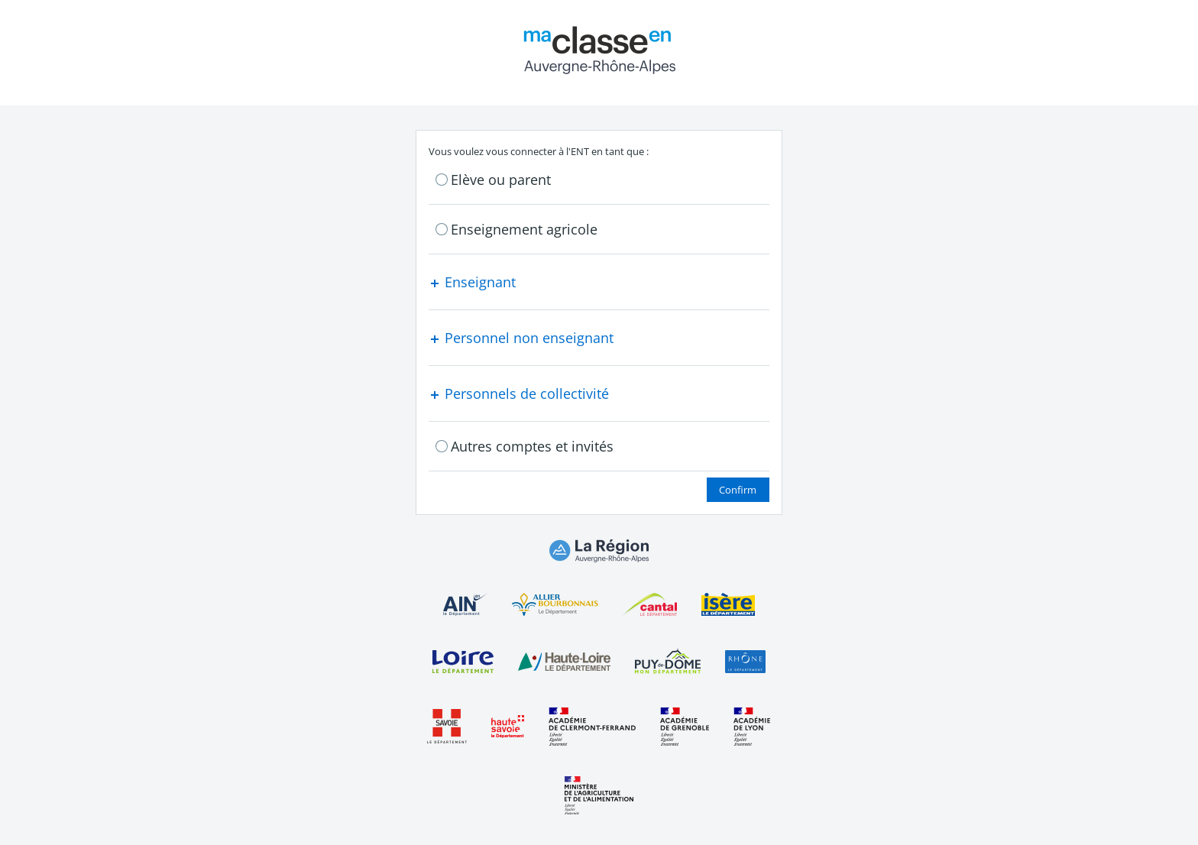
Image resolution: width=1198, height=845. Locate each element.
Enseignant (472, 282)
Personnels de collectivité (519, 393)
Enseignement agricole (524, 229)
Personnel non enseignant (521, 338)
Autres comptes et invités (532, 446)
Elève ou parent (501, 179)
